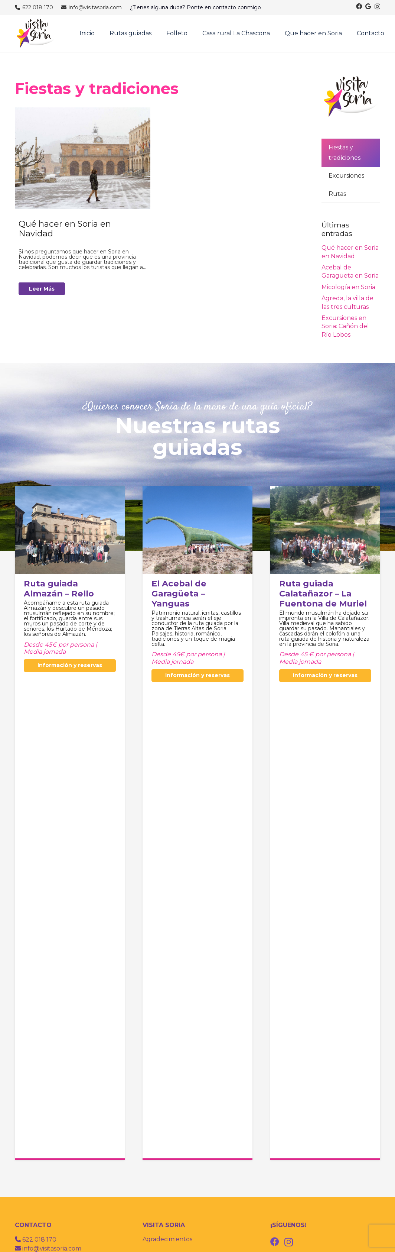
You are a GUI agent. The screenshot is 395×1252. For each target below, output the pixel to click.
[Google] (368, 6)
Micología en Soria (348, 287)
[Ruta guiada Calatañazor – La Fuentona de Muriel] (325, 490)
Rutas (337, 193)
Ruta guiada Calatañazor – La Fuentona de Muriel (323, 593)
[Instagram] (377, 6)
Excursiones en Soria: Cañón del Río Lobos (345, 326)
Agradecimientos (167, 1239)
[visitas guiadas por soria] (36, 33)
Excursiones (346, 175)
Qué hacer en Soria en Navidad (65, 229)
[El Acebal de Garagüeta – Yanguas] (197, 490)
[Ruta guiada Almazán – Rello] (70, 490)
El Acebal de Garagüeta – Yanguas (178, 593)
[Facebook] (359, 6)
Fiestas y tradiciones (344, 152)
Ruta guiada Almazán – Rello (59, 588)
